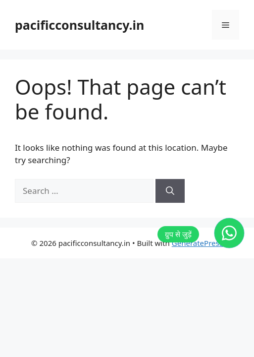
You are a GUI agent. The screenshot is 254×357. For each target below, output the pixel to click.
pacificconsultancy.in (79, 24)
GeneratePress (197, 243)
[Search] (170, 191)
